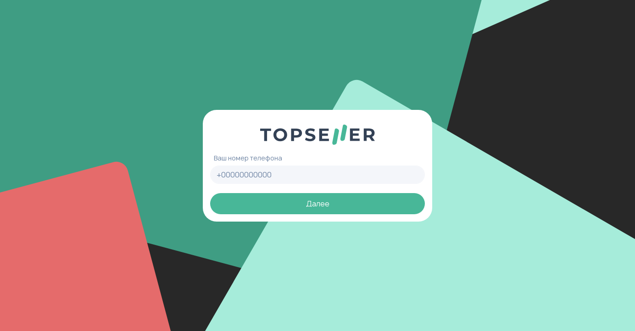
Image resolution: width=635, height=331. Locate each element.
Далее (317, 204)
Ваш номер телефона (248, 158)
